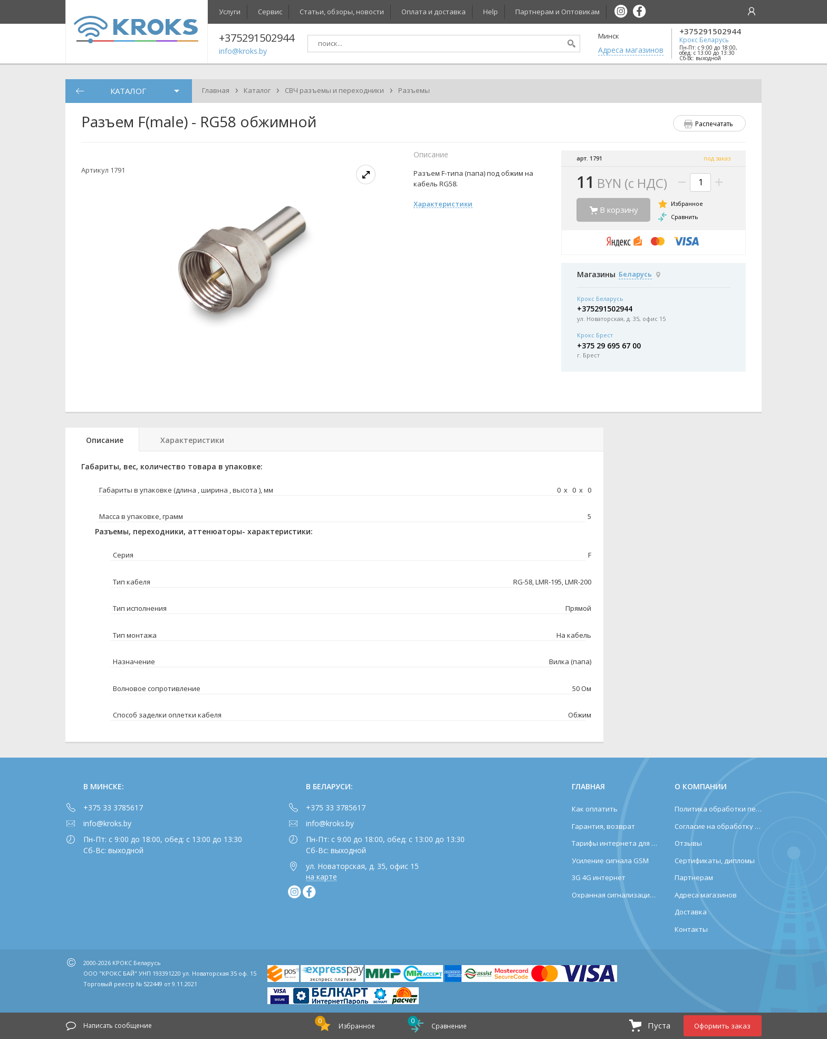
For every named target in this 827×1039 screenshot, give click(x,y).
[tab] (102, 439)
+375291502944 (710, 31)
